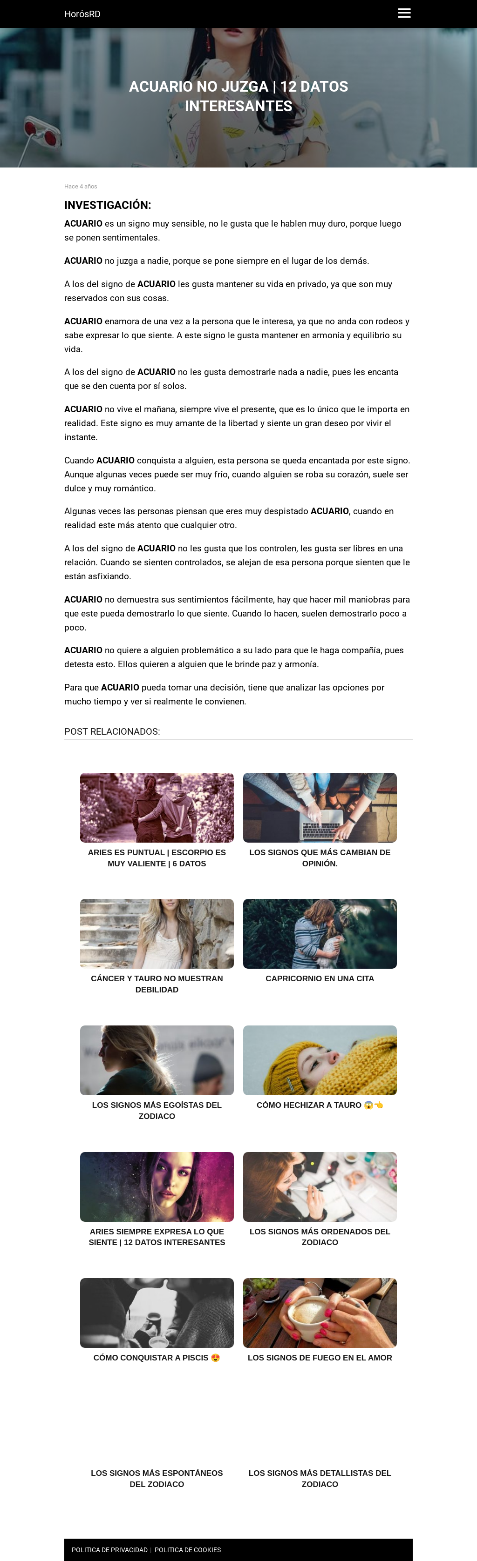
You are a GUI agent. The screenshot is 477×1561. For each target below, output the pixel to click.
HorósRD (82, 14)
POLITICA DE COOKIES (188, 1550)
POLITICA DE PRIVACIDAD (110, 1550)
